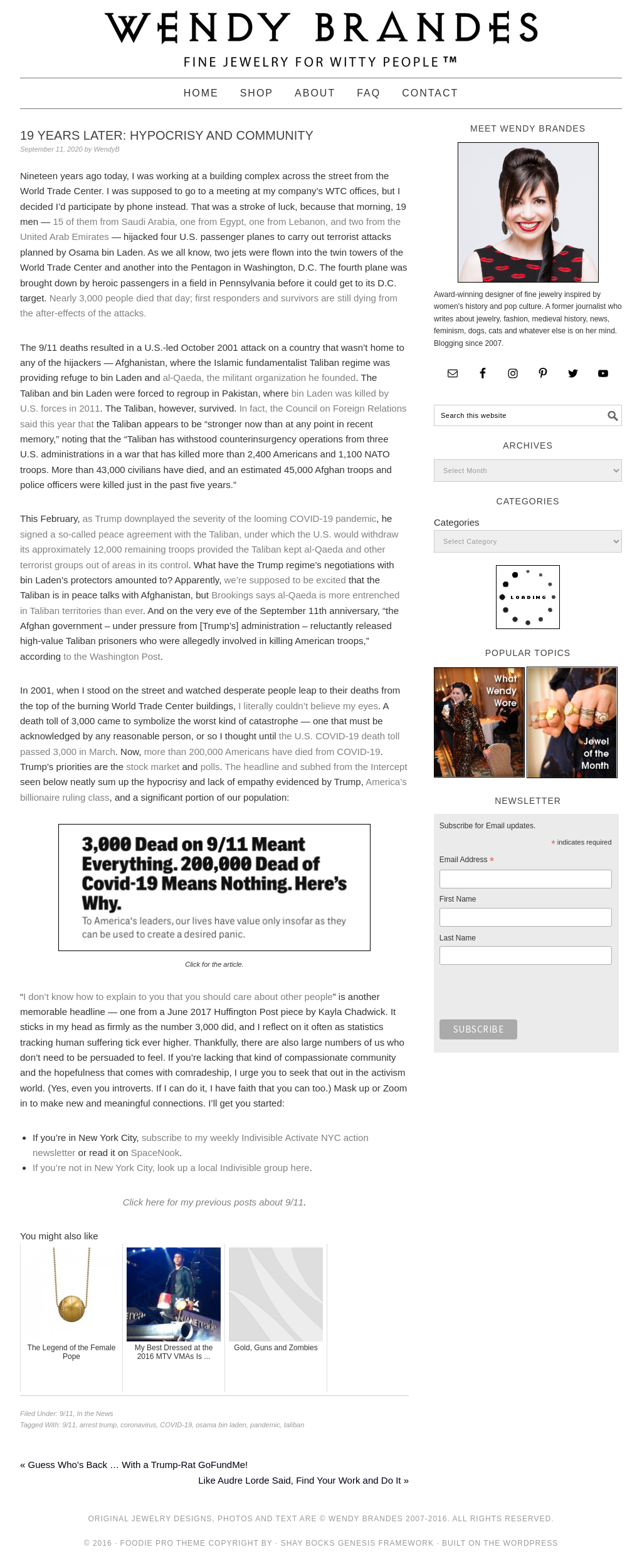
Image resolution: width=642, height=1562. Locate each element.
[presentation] (534, 995)
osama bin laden (221, 1425)
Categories (457, 522)
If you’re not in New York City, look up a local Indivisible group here (171, 1167)
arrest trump (98, 1425)
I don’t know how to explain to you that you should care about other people (178, 996)
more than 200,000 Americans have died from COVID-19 (262, 751)
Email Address (466, 861)
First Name (457, 899)
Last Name (457, 938)
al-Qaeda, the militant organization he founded (259, 377)
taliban (294, 1425)
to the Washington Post (111, 656)
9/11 (66, 1413)
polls (210, 766)
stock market (152, 766)
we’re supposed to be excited (285, 580)
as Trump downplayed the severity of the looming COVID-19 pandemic (230, 518)
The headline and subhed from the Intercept (316, 766)
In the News (95, 1413)
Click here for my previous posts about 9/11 (213, 1202)
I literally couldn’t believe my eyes (308, 705)
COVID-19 (176, 1425)
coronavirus (138, 1425)
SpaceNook (155, 1152)
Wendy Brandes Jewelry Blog (321, 33)
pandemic (265, 1425)
